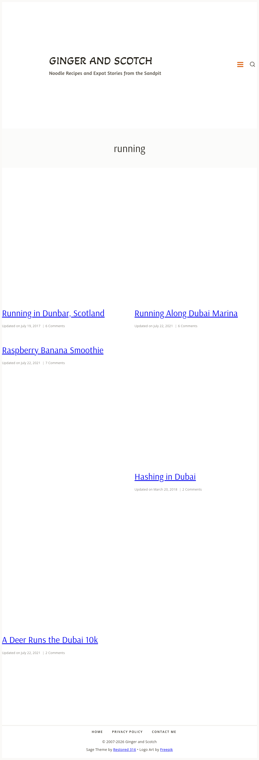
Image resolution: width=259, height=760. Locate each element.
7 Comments (55, 363)
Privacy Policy (127, 732)
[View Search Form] (252, 65)
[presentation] (63, 241)
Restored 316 (124, 749)
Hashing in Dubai (165, 476)
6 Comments (55, 326)
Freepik (166, 749)
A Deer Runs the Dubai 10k (50, 639)
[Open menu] (240, 65)
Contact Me (164, 732)
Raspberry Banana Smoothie (52, 349)
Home (97, 732)
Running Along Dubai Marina (186, 313)
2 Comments (192, 489)
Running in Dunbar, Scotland (53, 313)
